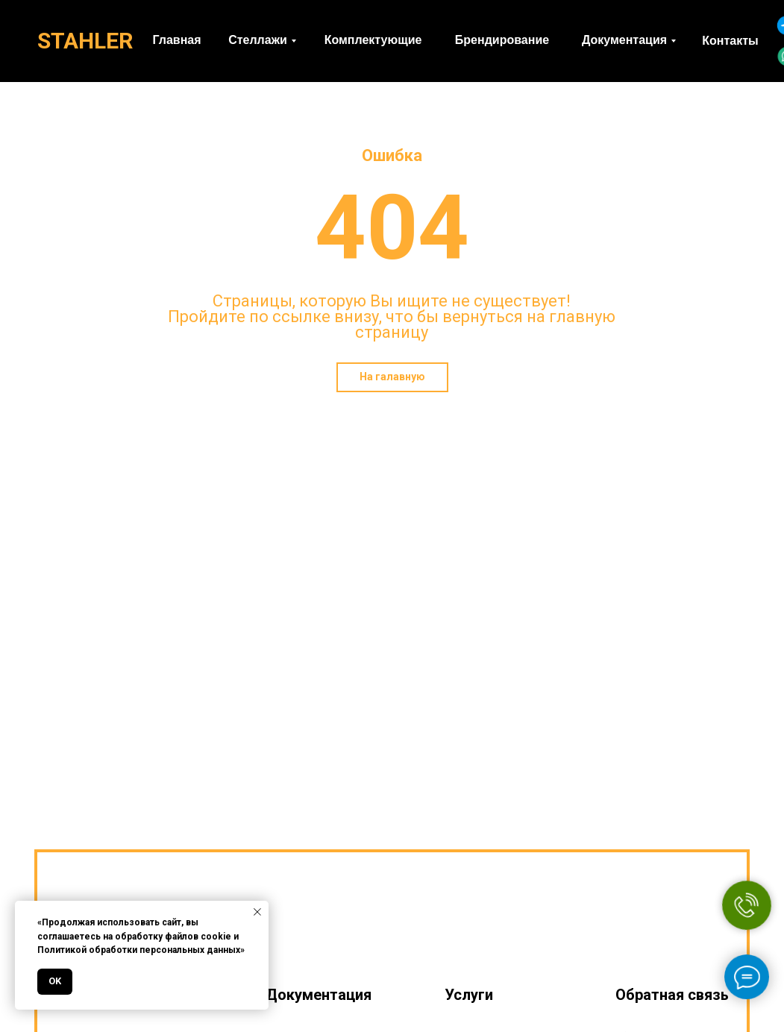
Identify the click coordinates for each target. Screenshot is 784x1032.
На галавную (392, 377)
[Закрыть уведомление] (257, 911)
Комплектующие (373, 40)
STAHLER (85, 41)
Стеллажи (257, 40)
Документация (624, 40)
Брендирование (502, 40)
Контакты (730, 40)
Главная (176, 40)
